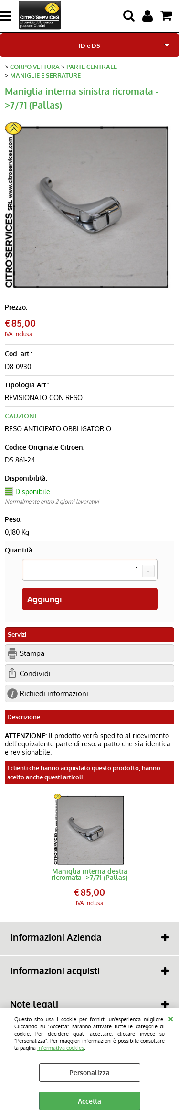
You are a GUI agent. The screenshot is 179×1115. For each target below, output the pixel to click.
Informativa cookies (60, 1047)
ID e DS (89, 45)
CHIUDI (170, 1018)
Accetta (89, 1101)
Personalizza (89, 1073)
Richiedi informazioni (54, 693)
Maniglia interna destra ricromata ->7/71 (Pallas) (89, 874)
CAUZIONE (21, 416)
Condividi (35, 673)
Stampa (32, 653)
